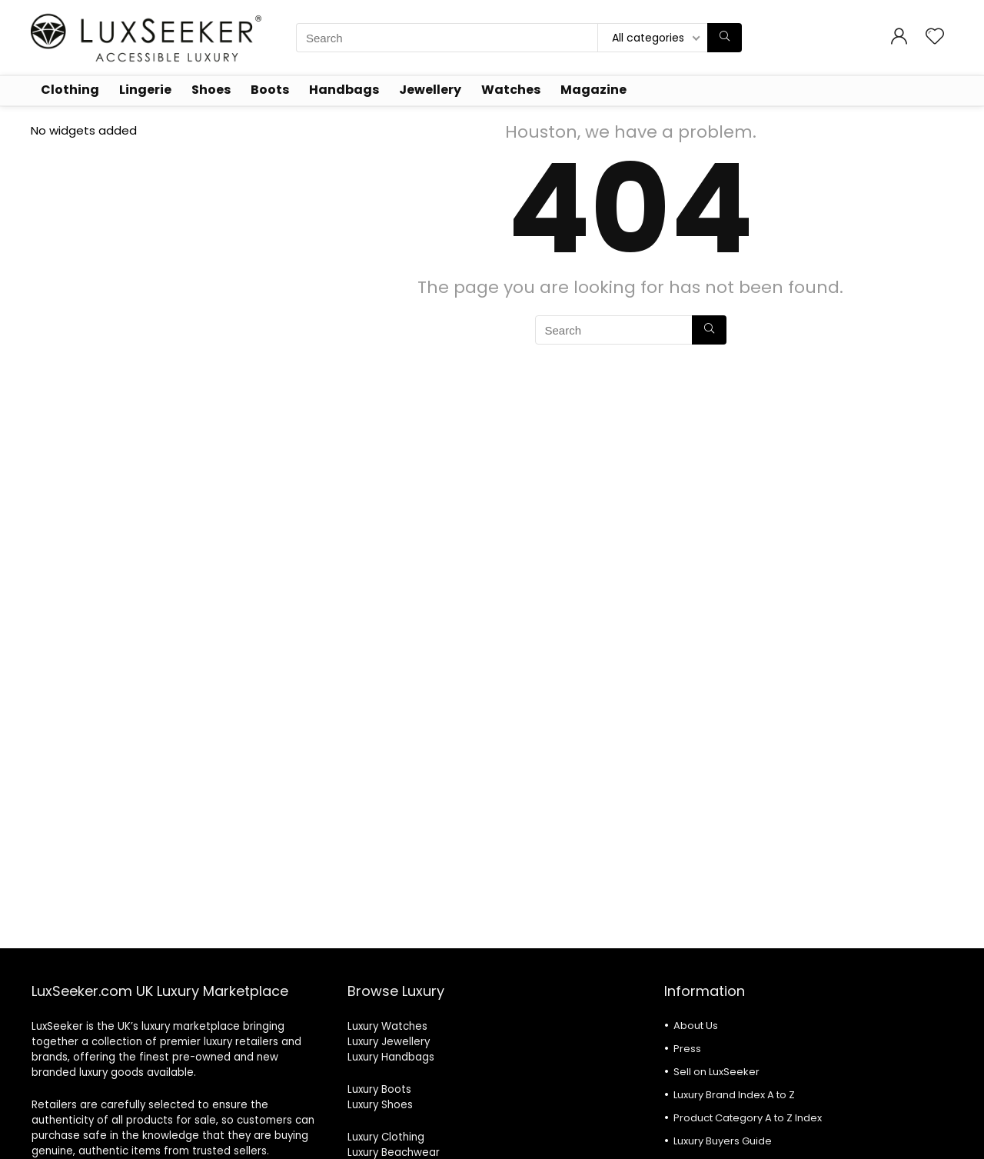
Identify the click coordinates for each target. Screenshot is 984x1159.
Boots (270, 89)
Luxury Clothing (385, 1137)
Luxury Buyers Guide (722, 1141)
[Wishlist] (935, 37)
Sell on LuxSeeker (716, 1071)
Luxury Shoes (380, 1104)
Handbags (344, 89)
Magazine (593, 89)
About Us (695, 1025)
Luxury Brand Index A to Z (734, 1094)
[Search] (724, 37)
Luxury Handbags (390, 1057)
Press (687, 1048)
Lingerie (145, 89)
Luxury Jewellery (388, 1041)
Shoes (211, 89)
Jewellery (430, 89)
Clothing (70, 89)
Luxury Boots (379, 1089)
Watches (510, 89)
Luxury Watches (387, 1026)
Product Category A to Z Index (747, 1118)
